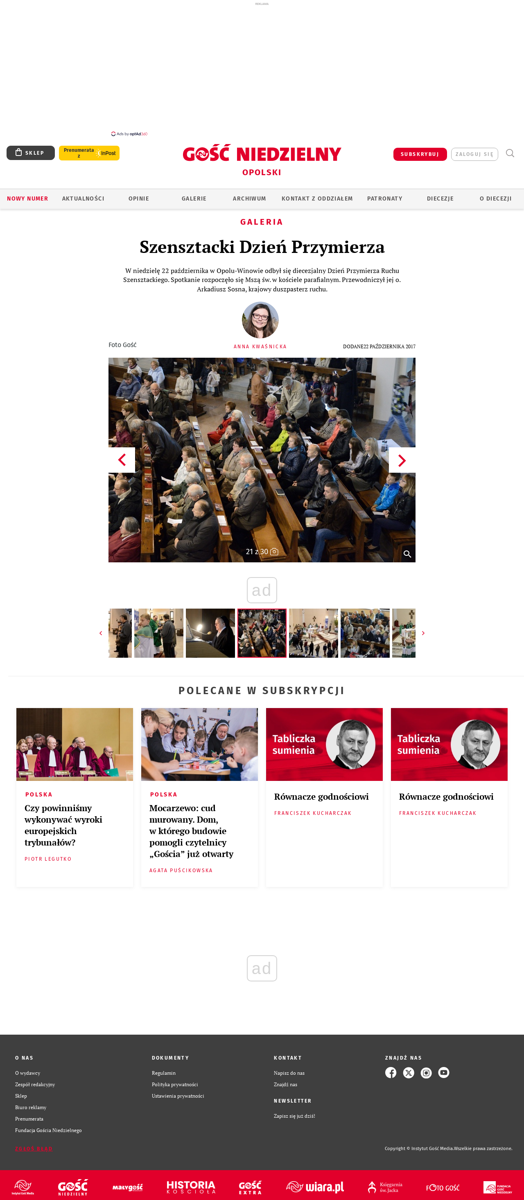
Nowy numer (27, 194)
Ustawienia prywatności (178, 1091)
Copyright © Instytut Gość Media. (419, 1144)
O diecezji (496, 194)
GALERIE (194, 194)
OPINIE (139, 194)
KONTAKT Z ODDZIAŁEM (317, 194)
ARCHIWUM (249, 194)
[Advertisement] (262, 68)
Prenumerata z (79, 148)
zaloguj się (475, 150)
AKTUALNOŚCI (83, 194)
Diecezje (440, 194)
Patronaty (384, 194)
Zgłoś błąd (34, 1144)
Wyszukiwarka (509, 148)
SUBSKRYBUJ (420, 150)
